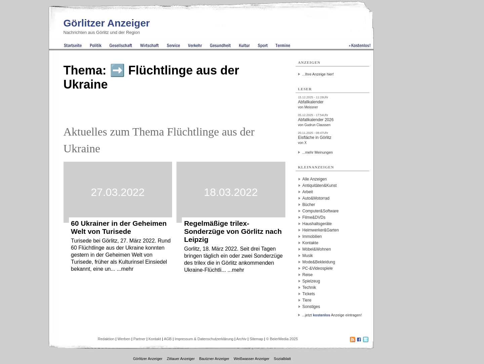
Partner (139, 339)
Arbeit (307, 192)
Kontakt (155, 339)
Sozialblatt (282, 359)
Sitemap (256, 339)
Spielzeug (311, 281)
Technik (309, 287)
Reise (307, 274)
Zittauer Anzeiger (181, 359)
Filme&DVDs (314, 217)
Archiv (241, 339)
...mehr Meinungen (317, 152)
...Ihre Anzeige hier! (318, 74)
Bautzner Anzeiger (214, 359)
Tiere (307, 300)
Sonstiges (311, 306)
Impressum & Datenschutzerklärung (204, 339)
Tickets (308, 294)
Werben (123, 339)
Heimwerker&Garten (320, 230)
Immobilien (312, 236)
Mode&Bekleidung (318, 262)
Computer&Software (320, 211)
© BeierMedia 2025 (282, 339)
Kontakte (310, 243)
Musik (307, 255)
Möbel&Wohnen (316, 249)
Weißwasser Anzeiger (251, 359)
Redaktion (106, 339)
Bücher (308, 204)
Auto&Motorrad (316, 198)
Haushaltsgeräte (317, 223)
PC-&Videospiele (317, 268)
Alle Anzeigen (314, 179)
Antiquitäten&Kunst (319, 185)
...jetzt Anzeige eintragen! (332, 315)
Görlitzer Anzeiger (107, 23)
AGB (167, 339)
